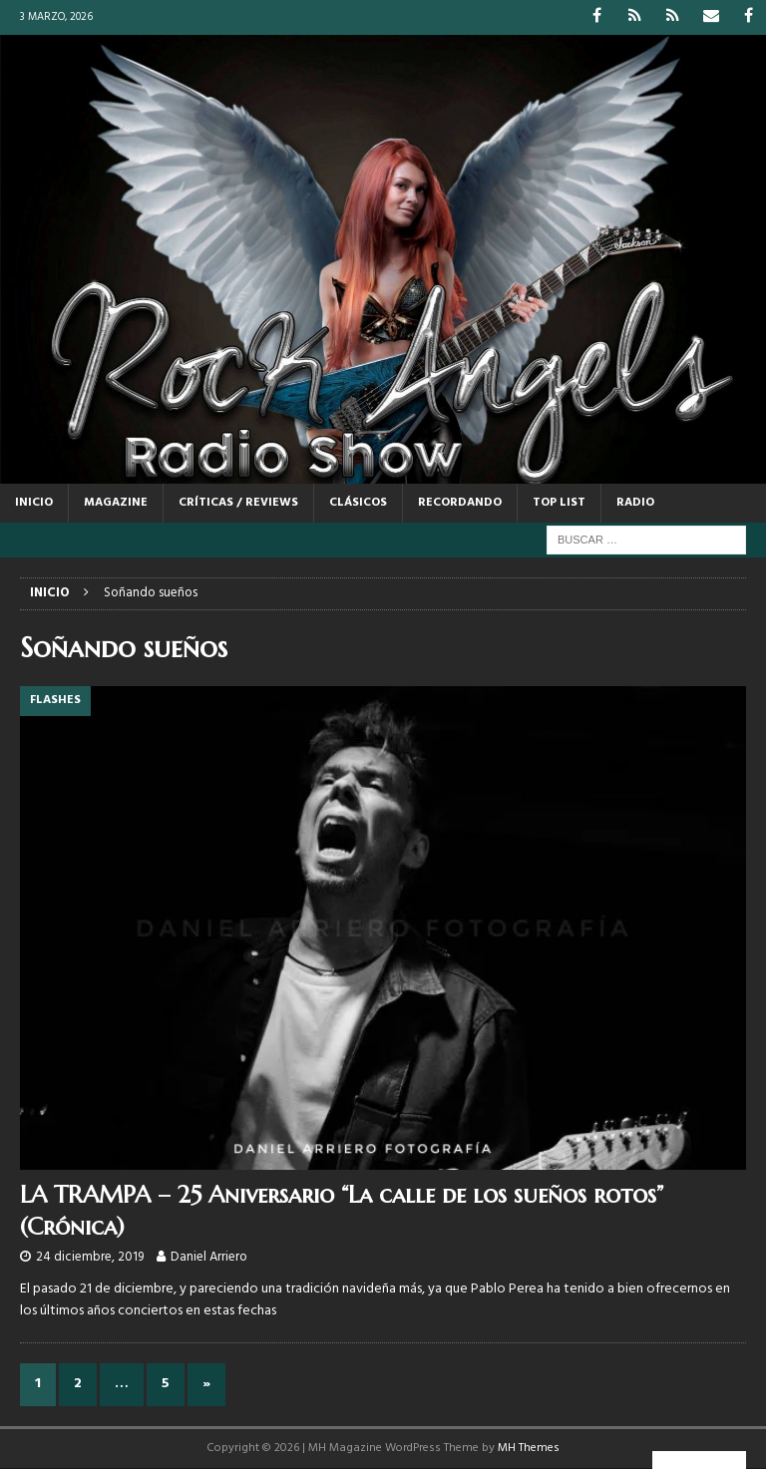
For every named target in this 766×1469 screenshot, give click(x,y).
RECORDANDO (460, 503)
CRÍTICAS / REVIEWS (238, 503)
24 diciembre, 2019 (90, 1257)
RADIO (635, 503)
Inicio (34, 503)
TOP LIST (559, 503)
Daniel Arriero (209, 1257)
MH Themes (529, 1448)
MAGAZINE (116, 503)
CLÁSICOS (358, 503)
